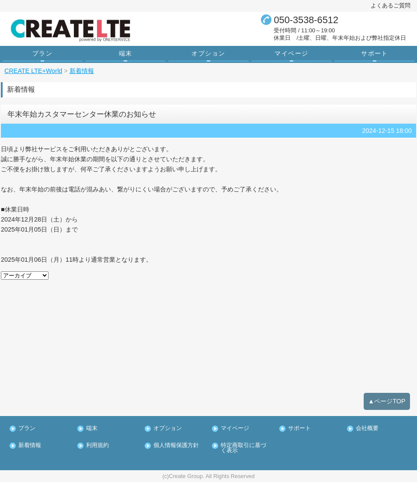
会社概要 (367, 428)
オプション (208, 53)
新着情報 (29, 445)
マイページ (291, 53)
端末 (125, 53)
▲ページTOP (387, 401)
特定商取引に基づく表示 (243, 448)
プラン (42, 53)
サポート (374, 53)
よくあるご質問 (390, 5)
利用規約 (97, 445)
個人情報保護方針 (176, 445)
